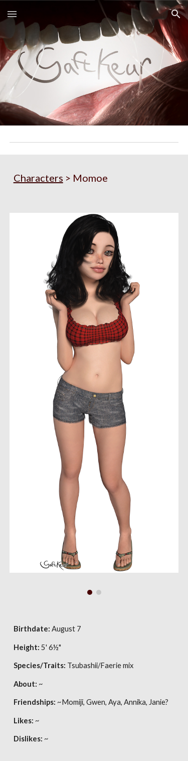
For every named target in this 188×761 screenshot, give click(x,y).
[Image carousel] (94, 404)
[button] (12, 14)
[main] (94, 178)
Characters (38, 178)
